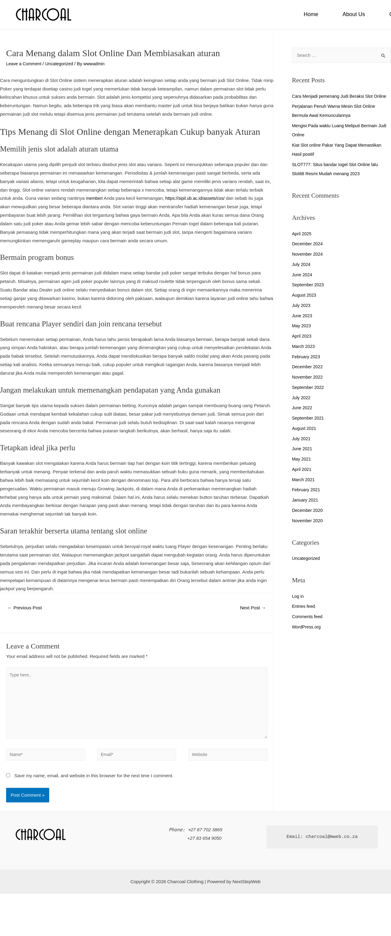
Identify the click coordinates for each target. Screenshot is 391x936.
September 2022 (309, 396)
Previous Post (26, 608)
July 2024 (301, 273)
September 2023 (309, 294)
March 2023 (304, 355)
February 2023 (307, 366)
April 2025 (302, 243)
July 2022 (301, 407)
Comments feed (308, 625)
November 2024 (308, 263)
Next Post (252, 608)
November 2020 (308, 530)
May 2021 (302, 468)
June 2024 (302, 284)
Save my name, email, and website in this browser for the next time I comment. (93, 780)
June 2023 (302, 325)
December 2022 (308, 376)
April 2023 (302, 345)
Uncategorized (62, 63)
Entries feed (304, 615)
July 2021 (301, 448)
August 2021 (304, 437)
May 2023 (302, 335)
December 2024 (308, 253)
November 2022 (308, 386)
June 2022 (302, 417)
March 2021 (304, 489)
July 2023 (301, 314)
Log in (298, 605)
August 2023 (304, 304)
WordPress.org (307, 636)
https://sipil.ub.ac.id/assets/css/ (197, 198)
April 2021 (302, 478)
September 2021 (309, 427)
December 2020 (308, 519)
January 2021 (306, 509)
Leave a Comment (24, 63)
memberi (95, 198)
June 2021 (302, 458)
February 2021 (307, 499)
